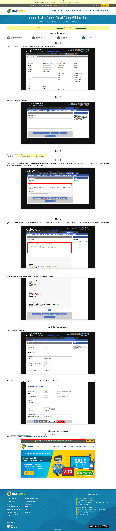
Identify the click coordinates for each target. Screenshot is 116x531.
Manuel (27, 512)
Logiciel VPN (11, 501)
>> (60, 5)
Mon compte (105, 5)
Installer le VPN (76, 11)
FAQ (26, 509)
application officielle (49, 2)
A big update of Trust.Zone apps (86, 500)
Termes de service (13, 507)
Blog (26, 507)
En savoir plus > (80, 518)
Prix (67, 11)
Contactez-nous (30, 501)
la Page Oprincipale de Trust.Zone (20, 435)
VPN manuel (63, 2)
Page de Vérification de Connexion (37, 436)
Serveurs (96, 11)
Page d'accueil (11, 498)
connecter (60, 28)
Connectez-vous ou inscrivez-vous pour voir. (33, 154)
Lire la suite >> (76, 2)
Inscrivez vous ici (81, 28)
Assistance (104, 11)
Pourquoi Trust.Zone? (57, 11)
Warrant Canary (12, 512)
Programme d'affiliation (14, 515)
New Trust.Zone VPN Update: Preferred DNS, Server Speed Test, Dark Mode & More (92, 510)
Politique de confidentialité (15, 509)
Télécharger (87, 11)
